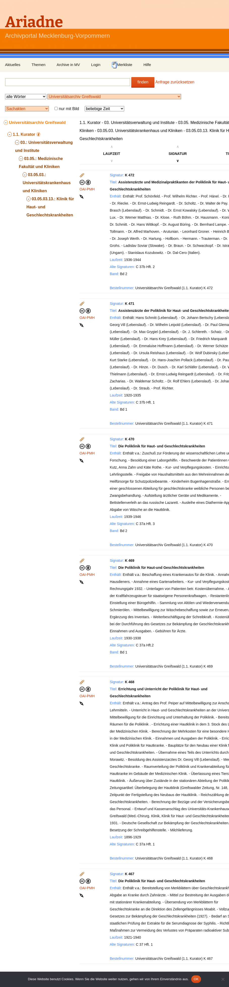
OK (196, 979)
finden (142, 82)
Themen (38, 64)
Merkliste (122, 65)
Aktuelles (12, 64)
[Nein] (222, 979)
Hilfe (147, 64)
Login (96, 64)
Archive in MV (68, 64)
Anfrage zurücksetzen (174, 82)
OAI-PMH (87, 189)
